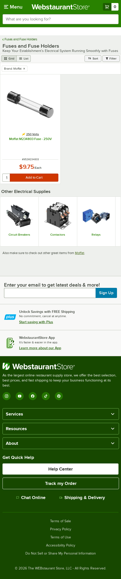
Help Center (60, 469)
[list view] (24, 58)
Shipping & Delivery (82, 497)
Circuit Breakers (19, 234)
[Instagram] (7, 396)
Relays (96, 234)
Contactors (57, 234)
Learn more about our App (40, 348)
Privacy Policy (60, 529)
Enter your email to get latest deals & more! (52, 284)
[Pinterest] (59, 396)
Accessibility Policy (60, 545)
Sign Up (106, 293)
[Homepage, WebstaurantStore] (60, 7)
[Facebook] (33, 396)
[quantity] (6, 178)
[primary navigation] (13, 7)
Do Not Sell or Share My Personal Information (60, 553)
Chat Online (31, 497)
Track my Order (60, 483)
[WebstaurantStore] (60, 366)
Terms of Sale (60, 521)
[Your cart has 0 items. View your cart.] (110, 7)
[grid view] (9, 58)
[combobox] (60, 19)
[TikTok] (46, 396)
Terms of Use (60, 537)
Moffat (79, 253)
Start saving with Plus (36, 322)
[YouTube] (20, 396)
